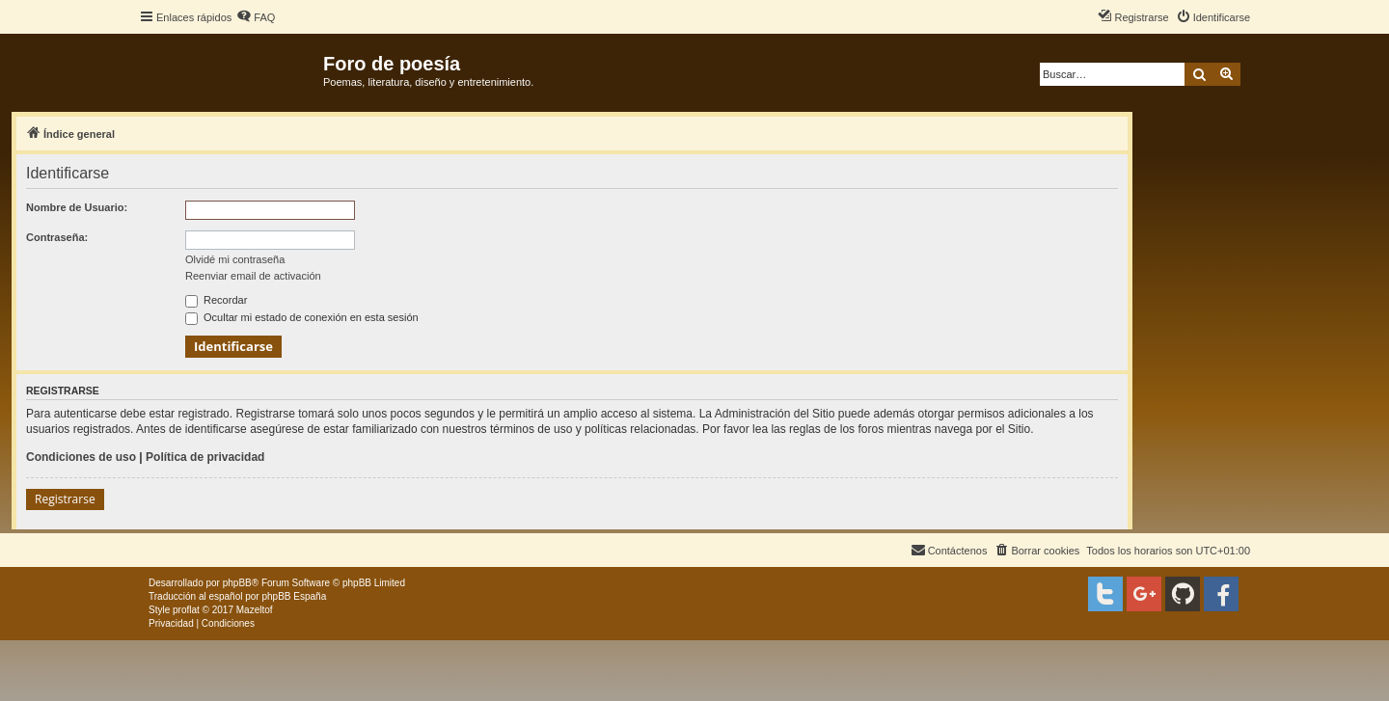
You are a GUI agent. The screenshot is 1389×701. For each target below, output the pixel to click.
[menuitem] (255, 17)
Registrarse (65, 499)
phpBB (237, 583)
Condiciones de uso (81, 457)
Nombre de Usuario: (76, 207)
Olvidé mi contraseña (235, 259)
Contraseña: (57, 237)
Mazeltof (254, 610)
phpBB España (293, 596)
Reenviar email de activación (253, 276)
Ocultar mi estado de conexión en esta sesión (302, 317)
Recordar (216, 300)
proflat (186, 610)
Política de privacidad (205, 457)
